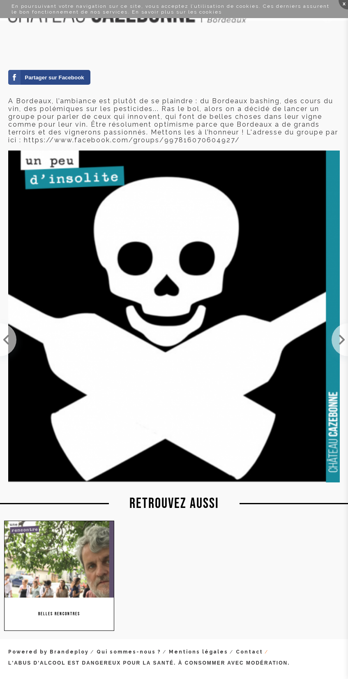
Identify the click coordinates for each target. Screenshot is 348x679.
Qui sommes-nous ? (129, 652)
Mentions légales (198, 652)
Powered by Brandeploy (48, 652)
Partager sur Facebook (54, 77)
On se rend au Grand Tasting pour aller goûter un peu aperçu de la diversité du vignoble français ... (340, 339)
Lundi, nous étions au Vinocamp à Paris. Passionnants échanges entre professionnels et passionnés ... (8, 339)
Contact (249, 652)
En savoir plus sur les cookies (177, 12)
